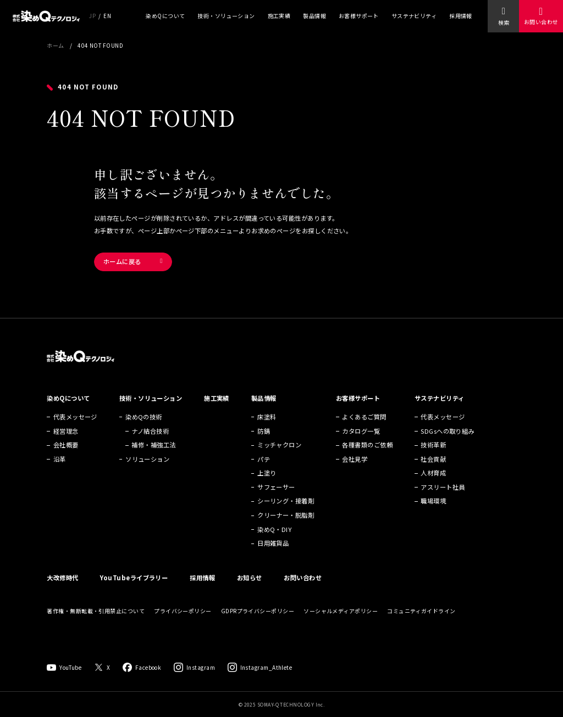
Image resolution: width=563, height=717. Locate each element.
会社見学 (354, 459)
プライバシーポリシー (183, 611)
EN (107, 16)
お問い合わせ (541, 22)
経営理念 (66, 431)
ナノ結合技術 (150, 431)
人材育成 (433, 472)
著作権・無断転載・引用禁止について (96, 611)
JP (92, 16)
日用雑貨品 (273, 543)
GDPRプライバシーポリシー (257, 611)
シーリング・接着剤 (285, 500)
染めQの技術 (143, 416)
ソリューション (147, 459)
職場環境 (433, 500)
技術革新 (433, 444)
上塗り (266, 472)
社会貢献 (433, 459)
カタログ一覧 (361, 431)
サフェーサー (276, 487)
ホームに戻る (122, 261)
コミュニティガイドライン (421, 611)
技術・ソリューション (226, 16)
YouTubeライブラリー (134, 577)
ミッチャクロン (279, 444)
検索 (503, 22)
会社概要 (66, 444)
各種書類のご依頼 (367, 444)
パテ (263, 459)
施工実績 (279, 16)
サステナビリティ (414, 16)
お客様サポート (359, 16)
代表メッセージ (75, 416)
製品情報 (314, 16)
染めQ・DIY (274, 529)
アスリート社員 (443, 487)
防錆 (263, 431)
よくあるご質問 (364, 416)
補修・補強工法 (153, 444)
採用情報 (460, 16)
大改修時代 (62, 577)
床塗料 (266, 416)
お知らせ (249, 577)
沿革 (59, 459)
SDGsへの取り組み (447, 431)
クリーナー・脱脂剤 (285, 515)
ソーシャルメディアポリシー (340, 611)
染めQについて (165, 16)
